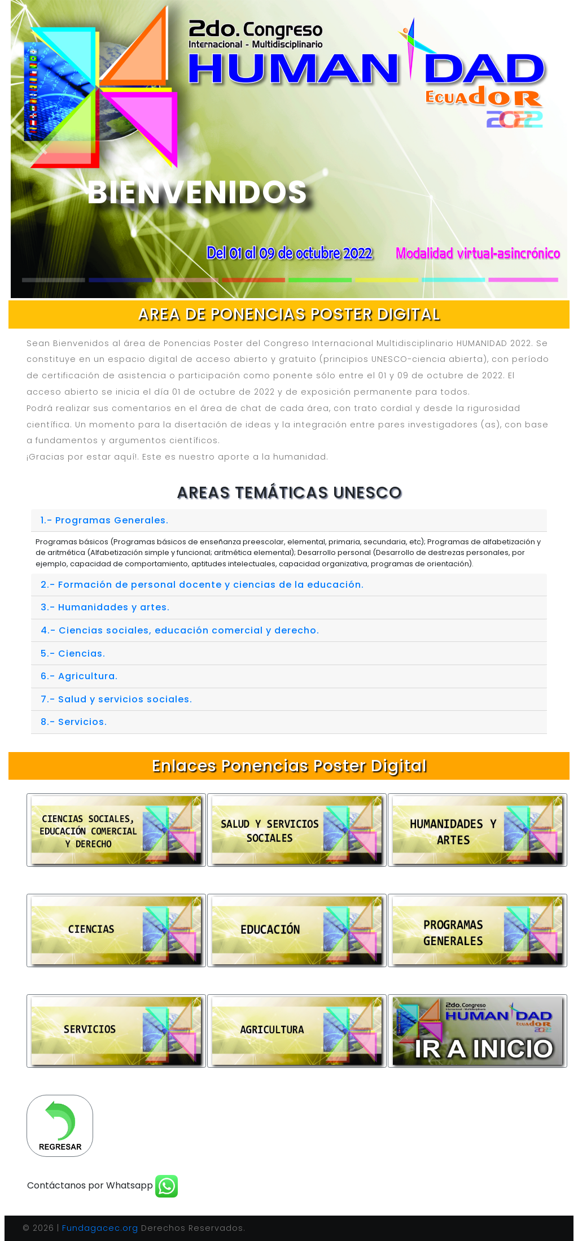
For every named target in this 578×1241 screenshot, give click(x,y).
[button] (43, 149)
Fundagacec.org (100, 1228)
